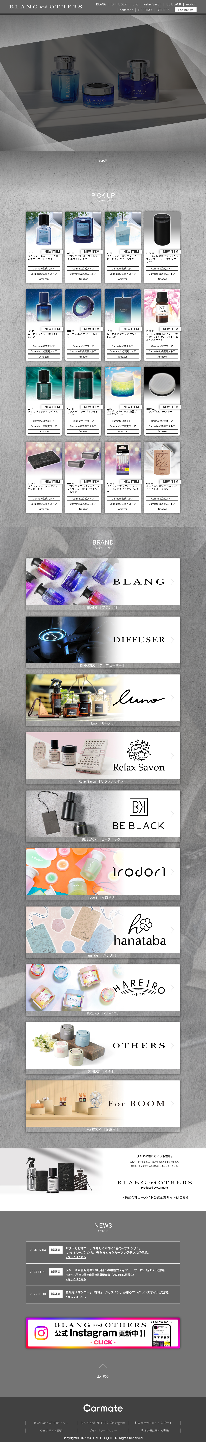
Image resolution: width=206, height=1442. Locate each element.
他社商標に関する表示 (155, 1431)
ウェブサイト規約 (51, 1431)
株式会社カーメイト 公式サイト (155, 1423)
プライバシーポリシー (103, 1431)
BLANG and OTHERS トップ (51, 1423)
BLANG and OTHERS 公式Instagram (103, 1423)
